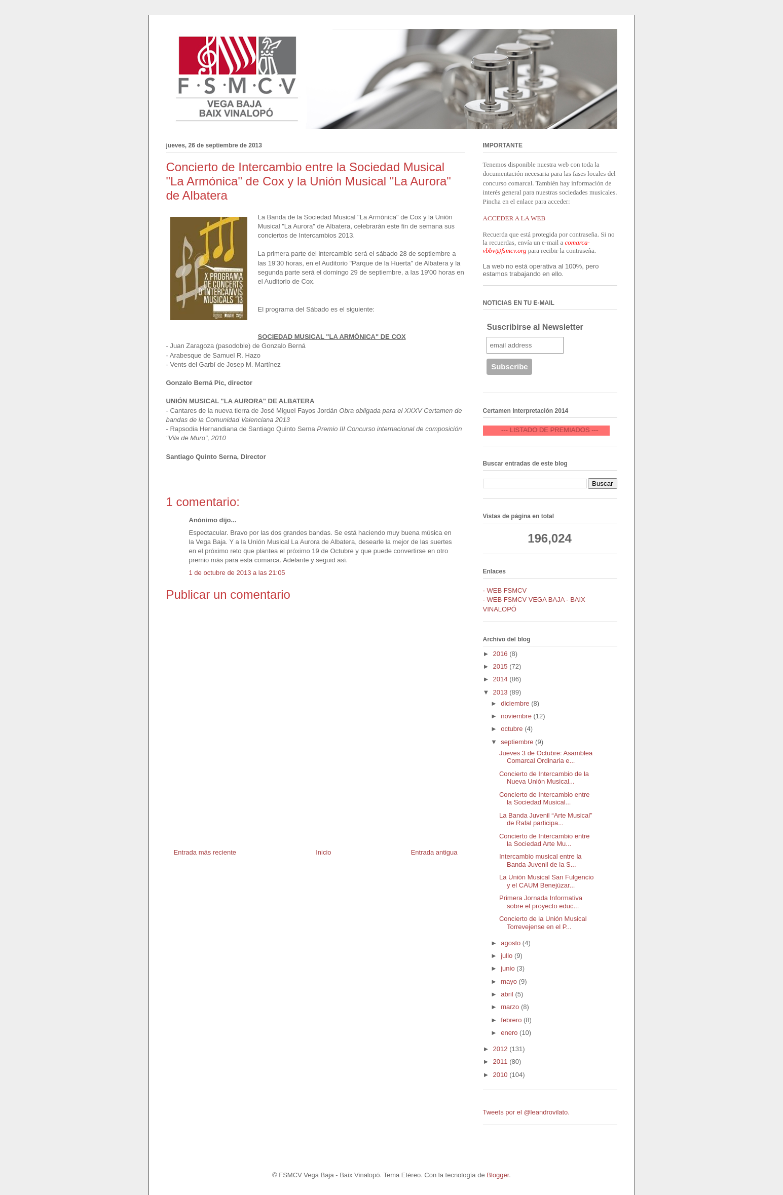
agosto (512, 943)
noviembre (517, 716)
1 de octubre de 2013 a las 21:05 (237, 572)
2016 (501, 654)
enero (510, 1032)
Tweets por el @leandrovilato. (526, 1112)
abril (508, 994)
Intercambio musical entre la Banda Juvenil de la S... (540, 860)
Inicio (323, 852)
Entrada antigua (434, 852)
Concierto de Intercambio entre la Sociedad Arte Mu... (544, 840)
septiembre (518, 742)
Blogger (498, 1175)
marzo (511, 1007)
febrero (512, 1020)
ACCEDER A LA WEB (514, 218)
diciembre (516, 703)
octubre (513, 729)
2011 (501, 1061)
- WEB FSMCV (505, 590)
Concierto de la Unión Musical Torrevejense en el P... (543, 923)
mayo (509, 981)
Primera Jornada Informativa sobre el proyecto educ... (540, 902)
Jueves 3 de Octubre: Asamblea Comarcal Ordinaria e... (545, 757)
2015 (501, 666)
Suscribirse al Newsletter (535, 327)
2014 (501, 679)
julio (507, 955)
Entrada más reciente (205, 852)
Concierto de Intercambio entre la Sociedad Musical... (544, 798)
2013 (501, 692)
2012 (501, 1049)
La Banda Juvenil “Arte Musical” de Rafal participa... (545, 819)
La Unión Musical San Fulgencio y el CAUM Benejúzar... (546, 881)
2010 (501, 1074)
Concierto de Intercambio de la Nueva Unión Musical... (544, 778)
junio (508, 968)
